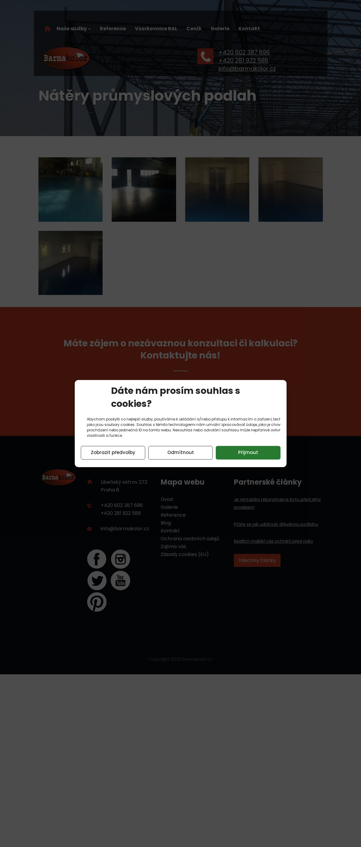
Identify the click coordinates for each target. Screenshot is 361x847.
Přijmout (248, 452)
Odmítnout (180, 452)
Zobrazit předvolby (113, 452)
